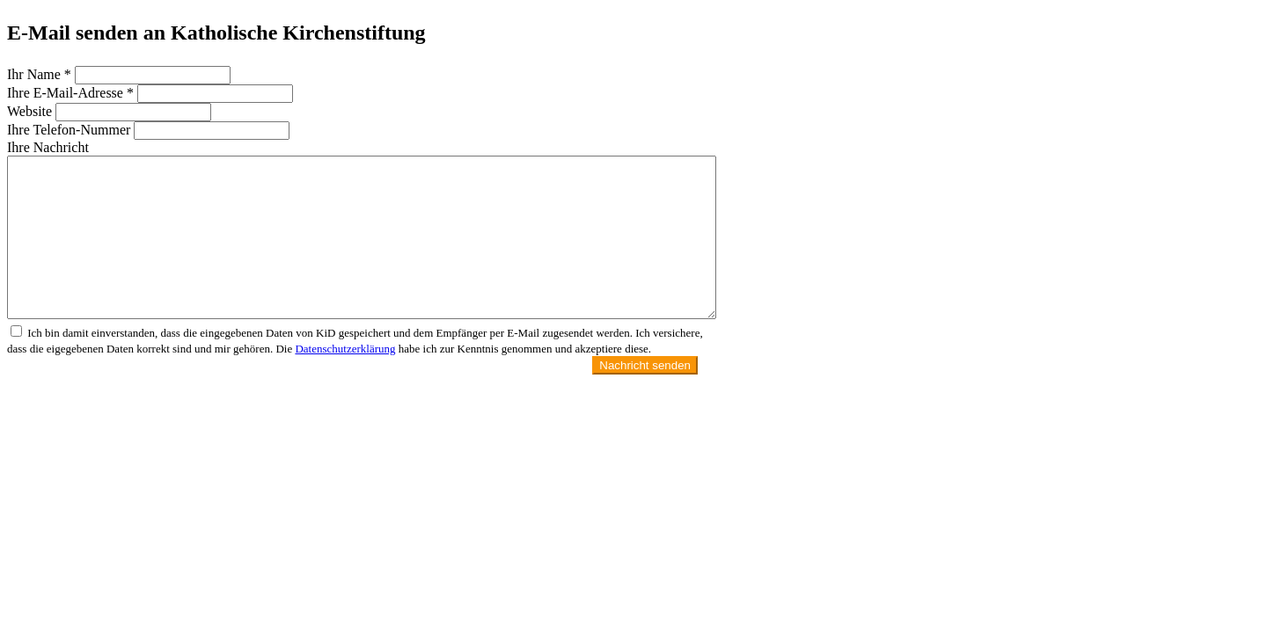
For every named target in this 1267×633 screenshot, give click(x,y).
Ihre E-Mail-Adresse (70, 92)
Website (29, 111)
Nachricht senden (645, 365)
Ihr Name (39, 74)
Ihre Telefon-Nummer (68, 129)
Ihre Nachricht (48, 147)
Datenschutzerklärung (345, 348)
